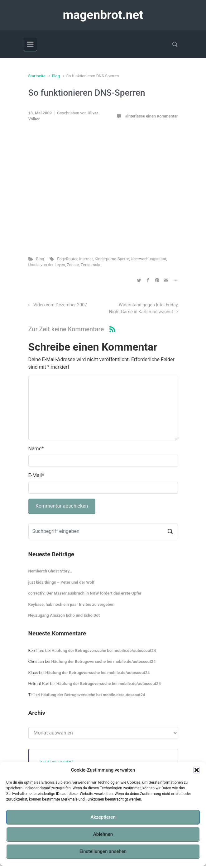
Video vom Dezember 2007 (60, 305)
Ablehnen (103, 834)
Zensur (73, 264)
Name (36, 449)
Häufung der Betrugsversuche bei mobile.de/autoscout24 (103, 650)
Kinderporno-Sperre (112, 258)
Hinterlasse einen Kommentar (151, 116)
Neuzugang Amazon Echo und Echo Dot (64, 615)
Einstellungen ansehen (103, 851)
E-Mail (36, 475)
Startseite (37, 76)
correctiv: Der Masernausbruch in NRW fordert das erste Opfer (84, 593)
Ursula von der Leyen (46, 264)
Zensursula (90, 264)
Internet (86, 258)
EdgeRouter (67, 258)
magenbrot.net (103, 15)
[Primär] (30, 44)
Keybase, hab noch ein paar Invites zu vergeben (71, 604)
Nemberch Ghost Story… (50, 571)
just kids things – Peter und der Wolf (61, 582)
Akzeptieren (102, 817)
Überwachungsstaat (148, 258)
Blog (56, 76)
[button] (197, 770)
